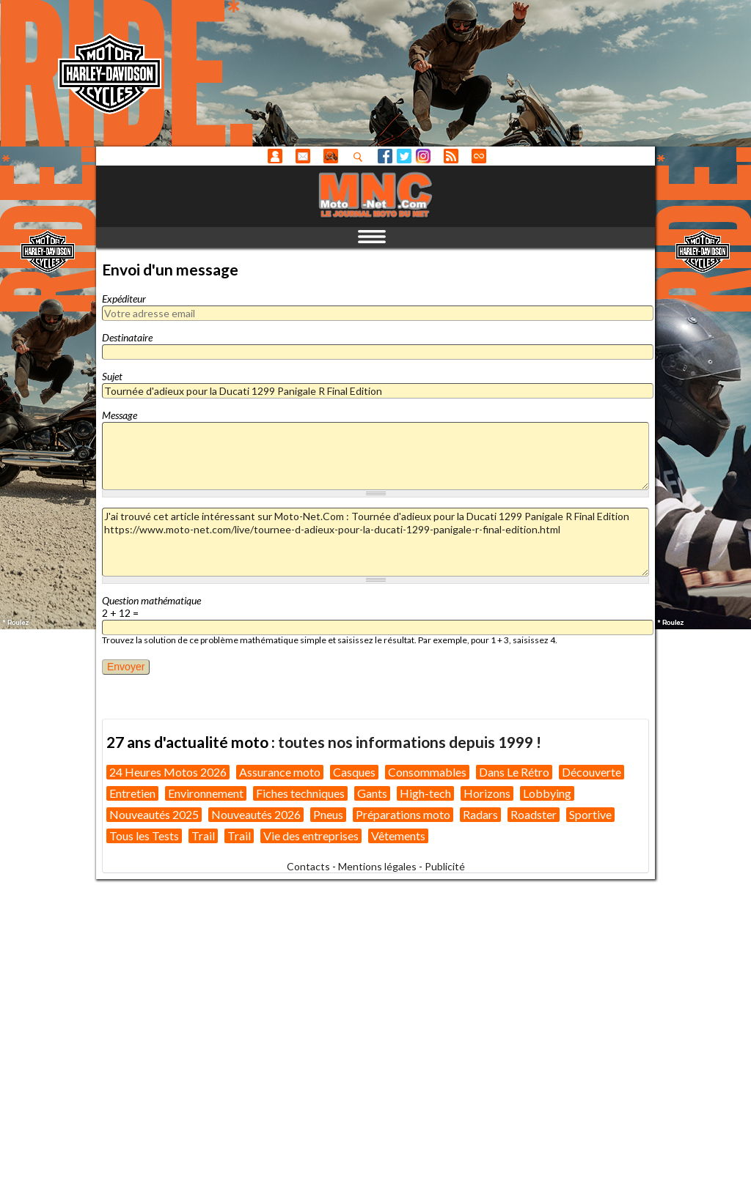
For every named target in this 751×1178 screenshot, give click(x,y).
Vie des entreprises (311, 835)
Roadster (533, 814)
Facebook (385, 156)
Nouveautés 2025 (154, 814)
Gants (372, 793)
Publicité (445, 866)
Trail (203, 835)
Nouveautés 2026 (256, 814)
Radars (480, 814)
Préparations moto (403, 814)
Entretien (132, 793)
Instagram (423, 156)
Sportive (590, 814)
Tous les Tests (144, 835)
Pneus (328, 814)
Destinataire (127, 337)
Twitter (404, 156)
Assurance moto (279, 772)
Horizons (487, 793)
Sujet (112, 376)
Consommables (427, 772)
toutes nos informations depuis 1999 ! (409, 742)
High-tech (425, 793)
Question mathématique (151, 600)
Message (119, 415)
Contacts (308, 866)
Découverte (591, 772)
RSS (451, 156)
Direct (479, 156)
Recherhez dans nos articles (360, 156)
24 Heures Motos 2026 (168, 772)
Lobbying (547, 793)
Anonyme (275, 156)
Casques (354, 772)
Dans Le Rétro (514, 772)
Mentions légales (377, 866)
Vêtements (398, 835)
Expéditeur (124, 298)
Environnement (205, 793)
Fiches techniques (300, 793)
